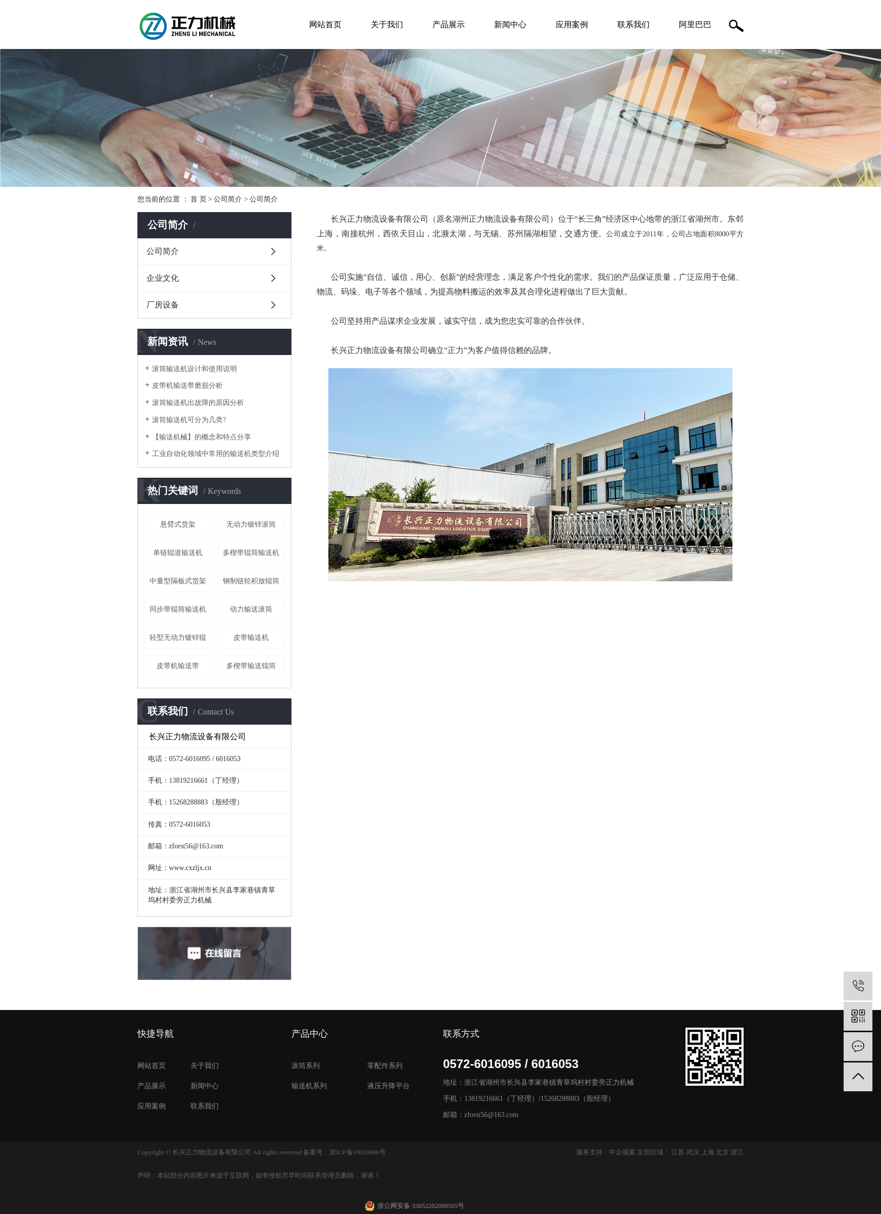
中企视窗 (622, 1152)
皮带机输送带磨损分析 (187, 385)
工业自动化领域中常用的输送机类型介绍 (215, 454)
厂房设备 (162, 304)
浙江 (737, 1152)
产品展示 (448, 24)
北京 (722, 1152)
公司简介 (228, 199)
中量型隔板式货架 (178, 581)
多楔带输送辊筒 (251, 666)
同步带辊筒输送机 (178, 609)
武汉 (692, 1152)
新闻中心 (510, 24)
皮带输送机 (251, 637)
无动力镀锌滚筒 (251, 524)
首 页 (198, 199)
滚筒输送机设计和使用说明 (194, 369)
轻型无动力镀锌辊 (178, 637)
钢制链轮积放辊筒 (251, 581)
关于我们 (387, 24)
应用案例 (572, 24)
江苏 (677, 1152)
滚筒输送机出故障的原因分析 (198, 403)
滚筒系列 (305, 1066)
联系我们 (633, 24)
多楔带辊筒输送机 (251, 553)
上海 (707, 1152)
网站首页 (325, 24)
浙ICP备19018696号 (357, 1152)
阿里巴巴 (695, 24)
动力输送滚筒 (251, 609)
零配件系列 (385, 1066)
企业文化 (162, 278)
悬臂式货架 (177, 524)
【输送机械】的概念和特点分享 (201, 437)
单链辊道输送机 (178, 553)
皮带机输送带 (178, 666)
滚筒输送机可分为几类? (189, 420)
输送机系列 (309, 1086)
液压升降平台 (388, 1086)
